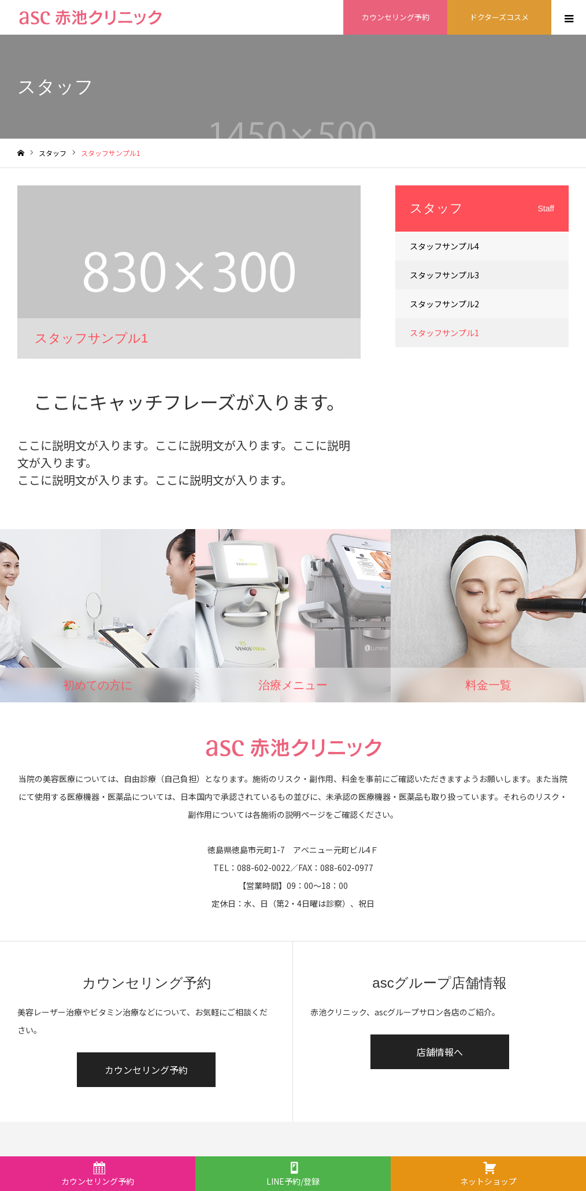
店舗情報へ (440, 1052)
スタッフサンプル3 (444, 275)
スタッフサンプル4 (444, 246)
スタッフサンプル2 (444, 304)
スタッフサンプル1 (444, 332)
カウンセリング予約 (146, 1070)
